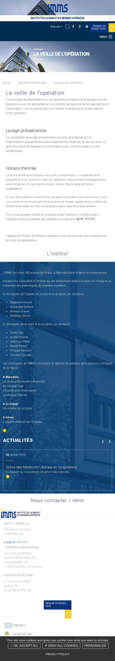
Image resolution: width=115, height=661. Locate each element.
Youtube (86, 26)
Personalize (95, 645)
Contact (19, 625)
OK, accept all (24, 645)
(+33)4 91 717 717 (16, 542)
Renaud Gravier (20, 311)
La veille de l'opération (68, 83)
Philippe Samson (21, 350)
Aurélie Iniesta (19, 337)
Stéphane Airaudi (21, 302)
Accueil (6, 83)
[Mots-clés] (58, 27)
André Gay (17, 332)
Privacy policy (58, 654)
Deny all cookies (61, 645)
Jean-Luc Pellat (19, 341)
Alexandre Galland (21, 307)
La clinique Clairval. (15, 395)
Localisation (22, 634)
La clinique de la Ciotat (17, 408)
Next (109, 441)
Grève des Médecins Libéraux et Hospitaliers (41, 467)
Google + (80, 26)
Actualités (18, 440)
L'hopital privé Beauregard (19, 390)
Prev (102, 441)
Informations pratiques (32, 83)
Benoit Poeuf (18, 346)
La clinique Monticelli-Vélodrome (24, 381)
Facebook (73, 26)
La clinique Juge (13, 386)
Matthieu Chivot (20, 316)
